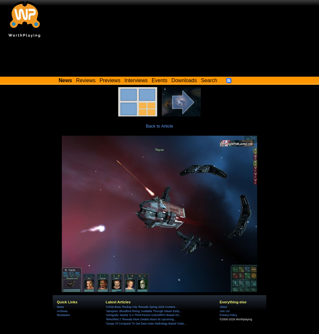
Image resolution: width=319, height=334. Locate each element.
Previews (110, 80)
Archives (62, 311)
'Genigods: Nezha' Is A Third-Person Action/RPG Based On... (143, 315)
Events (159, 80)
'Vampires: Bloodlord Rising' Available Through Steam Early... (143, 311)
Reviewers (63, 315)
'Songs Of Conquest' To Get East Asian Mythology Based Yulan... (146, 323)
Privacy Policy (228, 315)
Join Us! (225, 311)
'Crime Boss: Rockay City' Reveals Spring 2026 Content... (141, 307)
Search (209, 80)
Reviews (86, 80)
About (223, 307)
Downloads (184, 80)
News (60, 307)
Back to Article (159, 126)
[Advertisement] (159, 58)
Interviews (135, 80)
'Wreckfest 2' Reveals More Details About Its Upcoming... (141, 319)
